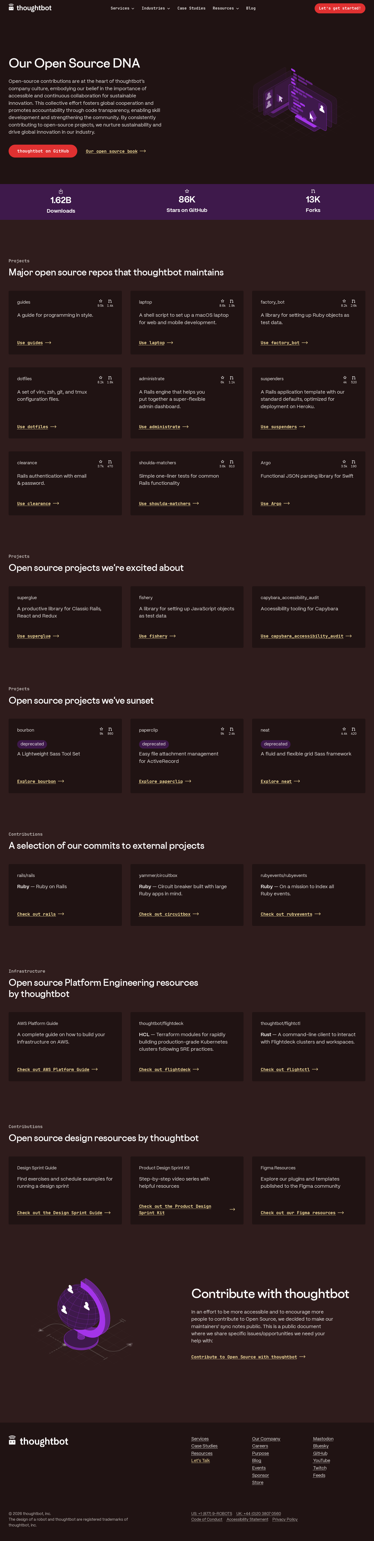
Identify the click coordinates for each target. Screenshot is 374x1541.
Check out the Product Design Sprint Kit (175, 1209)
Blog (250, 8)
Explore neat (276, 781)
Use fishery (153, 636)
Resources (226, 8)
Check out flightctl (285, 1069)
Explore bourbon (36, 781)
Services (123, 8)
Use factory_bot (280, 342)
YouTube (321, 1461)
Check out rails (36, 914)
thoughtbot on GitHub (43, 151)
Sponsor (260, 1475)
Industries (156, 8)
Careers (260, 1446)
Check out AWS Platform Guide (53, 1069)
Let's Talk (200, 1461)
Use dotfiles (32, 426)
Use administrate (159, 426)
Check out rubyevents (286, 914)
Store (257, 1483)
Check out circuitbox (165, 914)
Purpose (260, 1453)
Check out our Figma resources (298, 1212)
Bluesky (321, 1446)
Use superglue (34, 636)
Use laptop (152, 342)
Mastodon (323, 1439)
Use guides (30, 342)
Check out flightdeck (165, 1069)
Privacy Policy (285, 1519)
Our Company (266, 1439)
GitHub (320, 1453)
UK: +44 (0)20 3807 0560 (258, 1514)
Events (259, 1468)
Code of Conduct (206, 1519)
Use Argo (271, 503)
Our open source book (111, 151)
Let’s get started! (340, 8)
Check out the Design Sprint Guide (59, 1212)
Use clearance (34, 503)
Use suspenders (279, 426)
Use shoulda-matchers (165, 503)
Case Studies (191, 8)
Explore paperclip (161, 781)
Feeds (319, 1475)
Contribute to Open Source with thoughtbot (244, 1357)
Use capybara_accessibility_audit (302, 636)
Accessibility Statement (247, 1519)
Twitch (320, 1468)
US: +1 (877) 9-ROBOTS (211, 1514)
